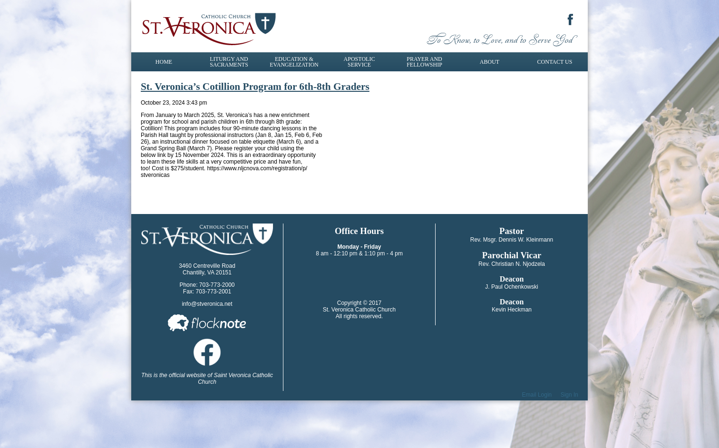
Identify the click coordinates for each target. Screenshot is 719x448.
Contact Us (555, 61)
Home (163, 61)
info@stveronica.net (207, 304)
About (489, 61)
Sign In (569, 394)
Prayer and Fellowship (424, 62)
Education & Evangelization (294, 62)
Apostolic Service (359, 62)
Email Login (537, 394)
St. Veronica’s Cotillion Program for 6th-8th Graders (255, 86)
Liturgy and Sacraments (229, 62)
